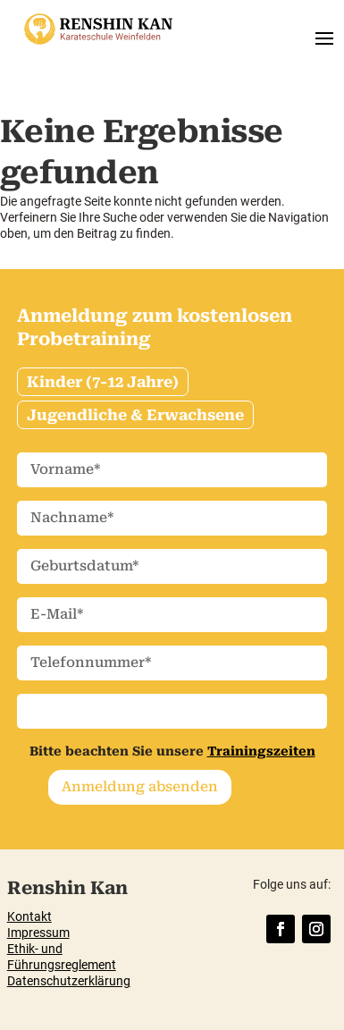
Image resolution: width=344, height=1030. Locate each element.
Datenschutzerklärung (68, 981)
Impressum (38, 932)
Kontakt (29, 916)
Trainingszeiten (261, 751)
